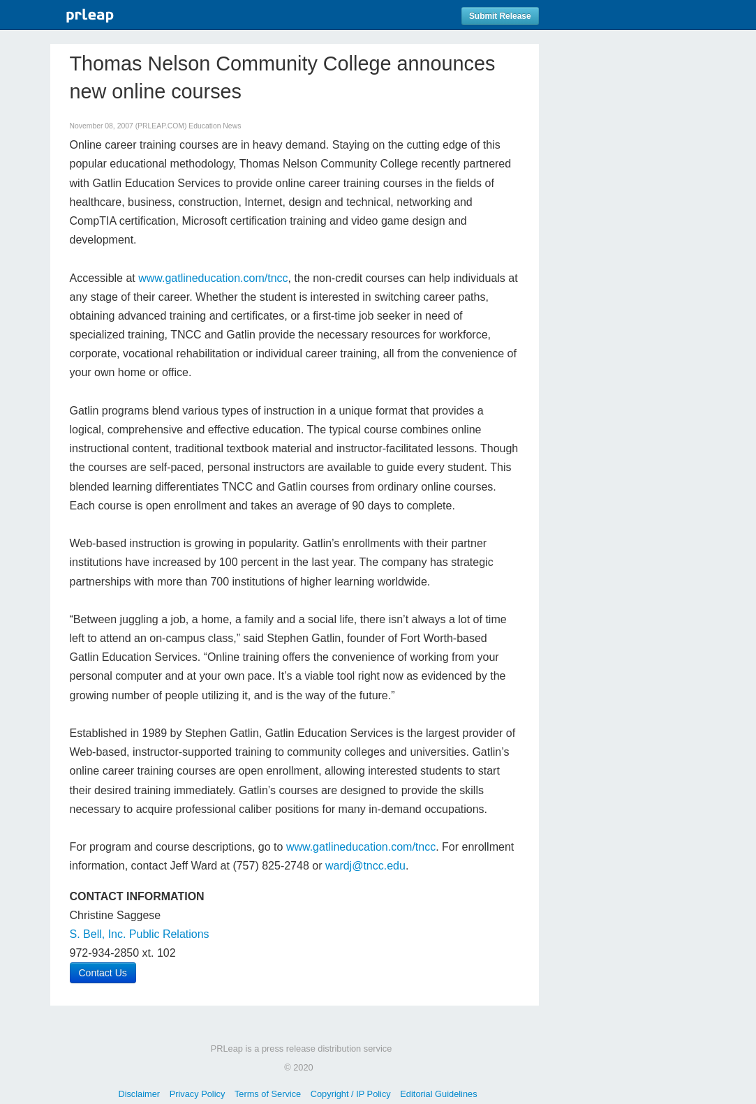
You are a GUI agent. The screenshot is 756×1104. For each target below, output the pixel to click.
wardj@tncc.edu (365, 866)
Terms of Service (268, 1094)
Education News (214, 126)
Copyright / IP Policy (351, 1094)
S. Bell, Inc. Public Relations (139, 934)
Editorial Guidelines (438, 1094)
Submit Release (500, 16)
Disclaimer (139, 1094)
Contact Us (103, 972)
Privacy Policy (197, 1094)
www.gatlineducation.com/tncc (213, 278)
